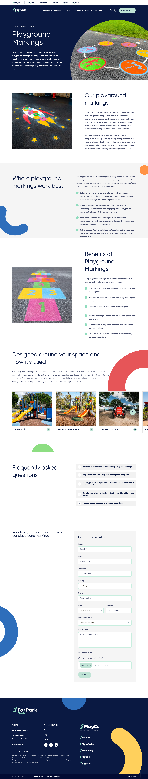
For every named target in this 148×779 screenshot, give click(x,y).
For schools (20, 432)
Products (46, 10)
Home (15, 26)
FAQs (46, 740)
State (80, 607)
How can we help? (85, 619)
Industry (81, 583)
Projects (68, 10)
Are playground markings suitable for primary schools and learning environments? (108, 486)
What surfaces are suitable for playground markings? (103, 505)
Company (82, 570)
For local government (68, 432)
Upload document (85, 655)
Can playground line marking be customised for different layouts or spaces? (108, 496)
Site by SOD (132, 776)
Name (80, 546)
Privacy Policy (38, 776)
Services (57, 10)
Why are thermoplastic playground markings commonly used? (106, 477)
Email (80, 558)
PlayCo (46, 735)
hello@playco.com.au (20, 731)
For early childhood (111, 432)
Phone (80, 595)
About (87, 10)
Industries (77, 10)
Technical (98, 10)
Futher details (83, 632)
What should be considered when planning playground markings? (108, 469)
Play (31, 26)
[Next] (133, 414)
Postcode (109, 607)
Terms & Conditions (53, 776)
